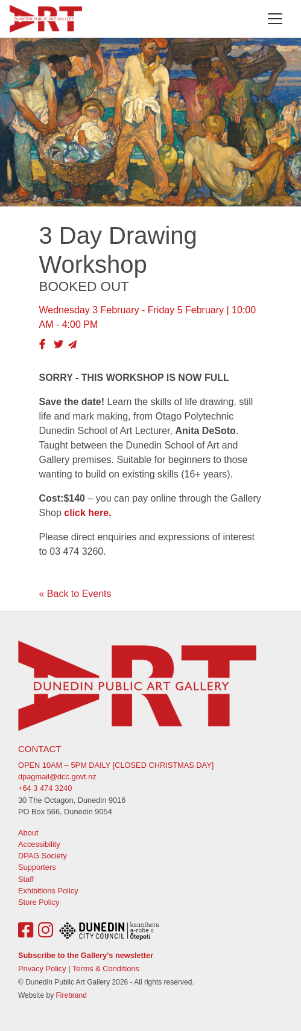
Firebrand (70, 995)
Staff (26, 879)
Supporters (37, 867)
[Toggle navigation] (275, 18)
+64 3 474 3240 (45, 788)
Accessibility (39, 844)
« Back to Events (75, 594)
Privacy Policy (42, 968)
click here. (87, 513)
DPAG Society (42, 855)
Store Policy (38, 902)
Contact (39, 749)
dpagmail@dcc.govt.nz (57, 776)
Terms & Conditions (105, 968)
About (28, 832)
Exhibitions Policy (48, 890)
